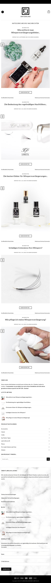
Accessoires (4, 429)
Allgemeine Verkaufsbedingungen (10, 498)
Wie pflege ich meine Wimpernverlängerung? (25, 319)
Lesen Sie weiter (26, 92)
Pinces (3, 444)
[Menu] (2, 12)
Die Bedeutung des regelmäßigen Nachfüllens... (25, 104)
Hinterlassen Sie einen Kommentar (42, 97)
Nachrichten (25, 27)
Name (2, 554)
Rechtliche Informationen (8, 501)
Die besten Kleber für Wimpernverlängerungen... (25, 176)
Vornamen (4, 547)
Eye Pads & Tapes (6, 438)
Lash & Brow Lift (5, 441)
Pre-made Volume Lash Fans (8, 447)
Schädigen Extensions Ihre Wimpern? (25, 248)
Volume (3, 450)
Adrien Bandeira (34, 37)
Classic (3, 432)
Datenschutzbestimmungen (8, 494)
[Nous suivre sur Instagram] (3, 484)
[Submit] (48, 459)
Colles (3, 435)
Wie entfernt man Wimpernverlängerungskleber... (19, 397)
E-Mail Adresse (5, 561)
